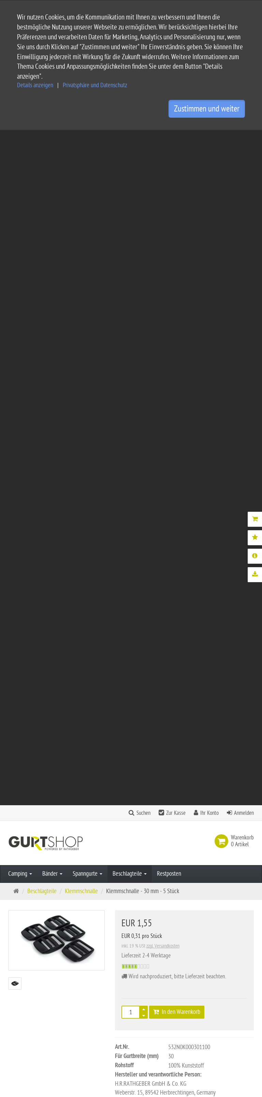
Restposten (169, 199)
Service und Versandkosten (127, 970)
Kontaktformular (29, 1063)
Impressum (110, 1003)
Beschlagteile (130, 199)
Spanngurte (87, 199)
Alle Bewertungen (168, 750)
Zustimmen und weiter (206, 109)
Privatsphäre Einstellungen (127, 1036)
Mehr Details (137, 468)
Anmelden (244, 138)
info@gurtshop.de (28, 1050)
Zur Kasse (176, 138)
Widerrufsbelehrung (120, 1025)
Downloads (180, 468)
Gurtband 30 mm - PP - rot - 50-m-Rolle (184, 572)
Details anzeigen (35, 85)
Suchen (143, 138)
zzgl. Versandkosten (162, 271)
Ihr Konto (209, 138)
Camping (20, 199)
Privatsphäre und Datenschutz (95, 85)
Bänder (52, 199)
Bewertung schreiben (223, 750)
